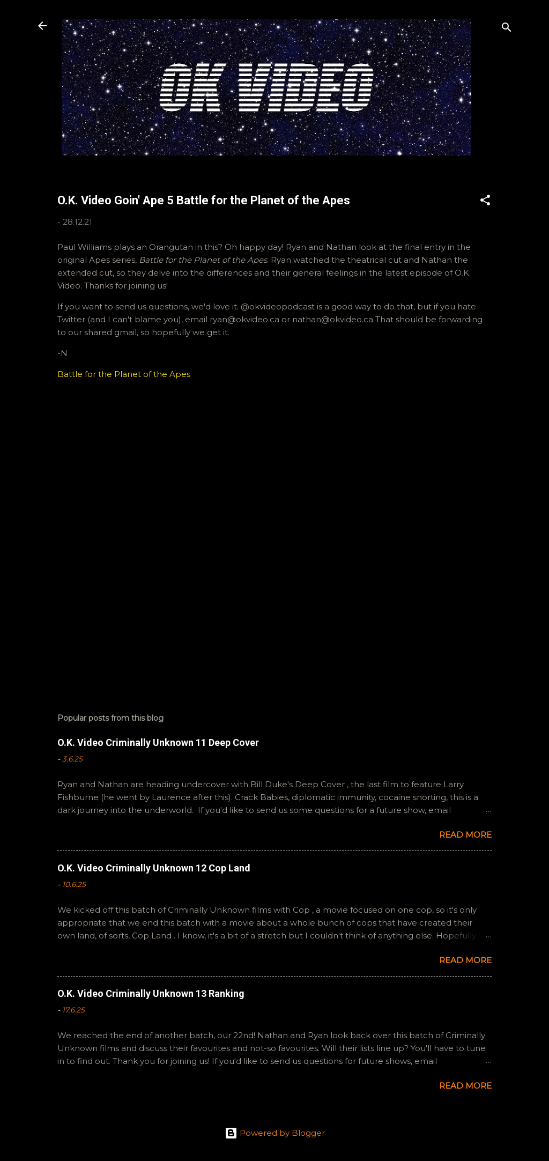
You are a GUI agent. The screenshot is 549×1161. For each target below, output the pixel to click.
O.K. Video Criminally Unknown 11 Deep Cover (158, 742)
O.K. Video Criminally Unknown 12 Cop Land (153, 868)
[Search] (506, 29)
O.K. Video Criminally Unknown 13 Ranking (150, 993)
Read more (465, 835)
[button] (485, 202)
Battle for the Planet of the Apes (123, 374)
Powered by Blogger (275, 1133)
